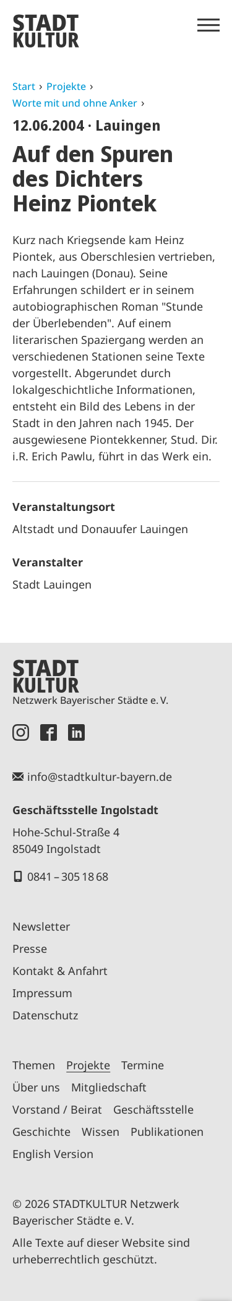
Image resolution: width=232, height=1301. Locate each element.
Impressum (42, 992)
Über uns (36, 1087)
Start (23, 86)
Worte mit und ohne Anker (74, 103)
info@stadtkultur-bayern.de (99, 776)
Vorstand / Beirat (57, 1109)
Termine (142, 1065)
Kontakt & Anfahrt (60, 970)
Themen (33, 1065)
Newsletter (41, 926)
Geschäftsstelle (153, 1109)
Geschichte (41, 1131)
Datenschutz (45, 1015)
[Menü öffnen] (208, 25)
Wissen (100, 1131)
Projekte (66, 86)
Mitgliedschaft (109, 1087)
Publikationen (167, 1131)
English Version (52, 1153)
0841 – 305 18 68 (67, 876)
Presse (29, 948)
